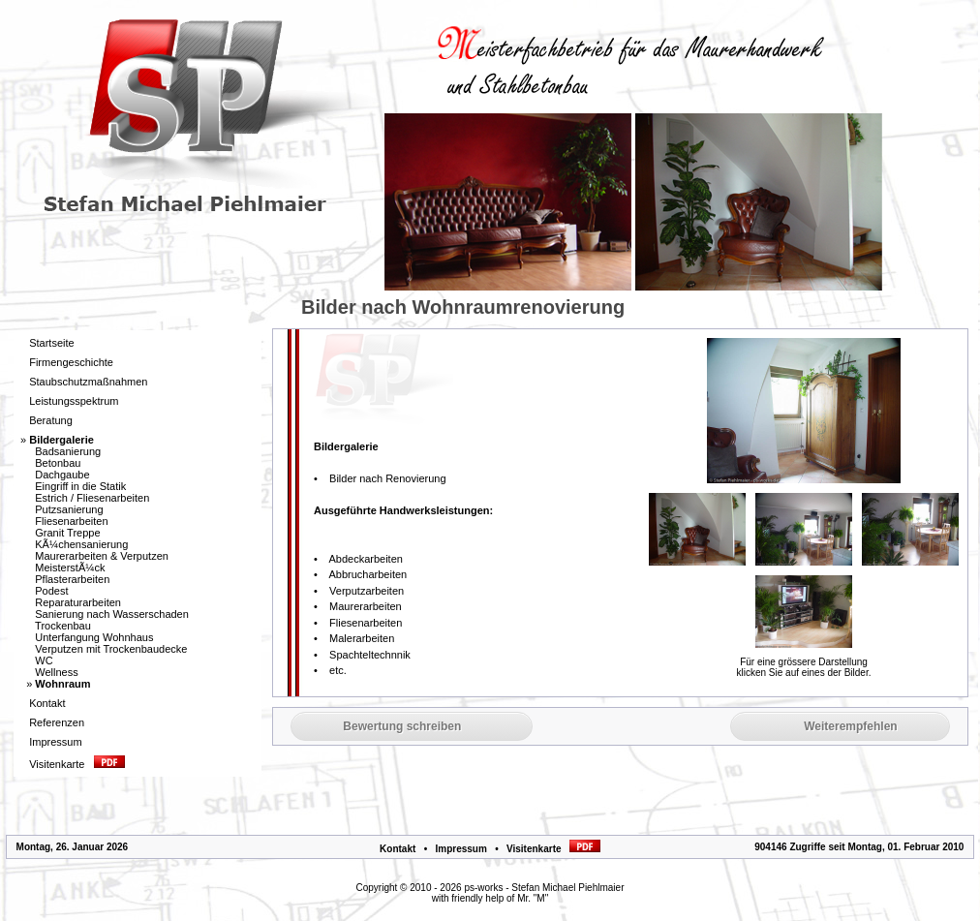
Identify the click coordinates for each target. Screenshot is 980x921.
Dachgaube (62, 474)
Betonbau (57, 463)
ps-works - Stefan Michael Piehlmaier (544, 887)
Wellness (56, 672)
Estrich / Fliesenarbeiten (92, 498)
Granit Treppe (67, 532)
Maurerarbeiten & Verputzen (101, 556)
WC (43, 660)
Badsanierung (68, 451)
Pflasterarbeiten (72, 579)
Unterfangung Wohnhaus (94, 637)
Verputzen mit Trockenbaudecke (111, 649)
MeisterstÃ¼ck (70, 567)
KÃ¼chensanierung (81, 544)
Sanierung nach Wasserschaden (112, 614)
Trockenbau (63, 625)
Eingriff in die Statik (80, 486)
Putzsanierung (69, 509)
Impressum (460, 849)
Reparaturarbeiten (78, 602)
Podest (51, 591)
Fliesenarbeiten (71, 521)
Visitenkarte (553, 849)
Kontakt (397, 849)
